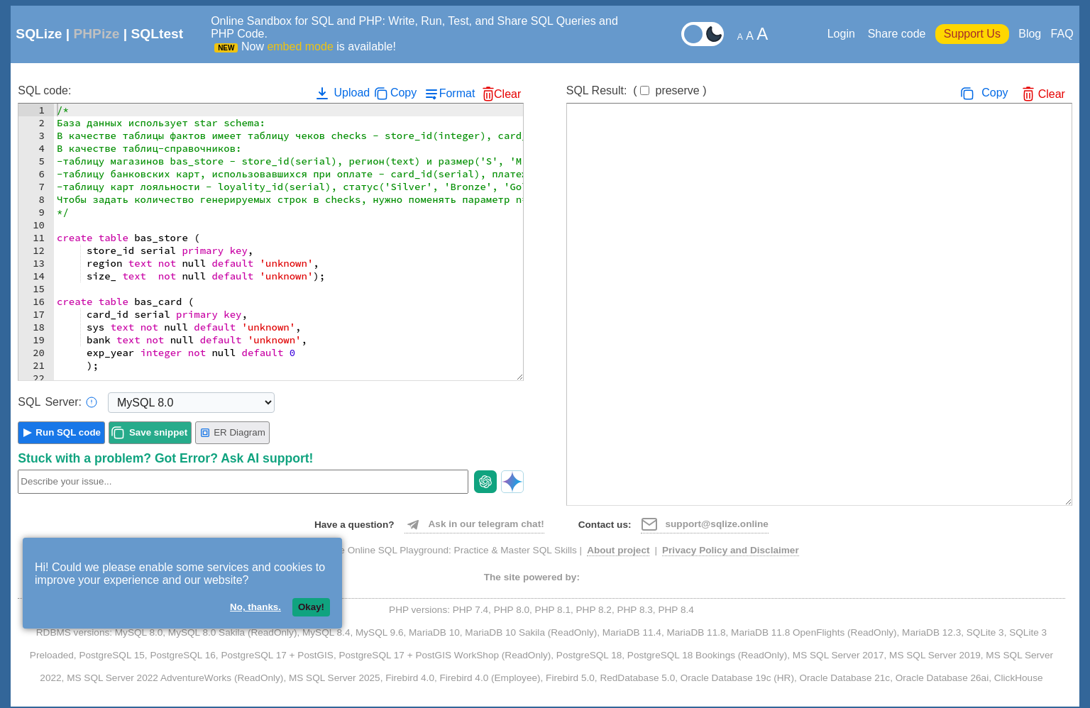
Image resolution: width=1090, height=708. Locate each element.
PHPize (96, 33)
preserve (677, 90)
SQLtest (157, 33)
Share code (897, 34)
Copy (403, 93)
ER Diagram (232, 432)
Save (158, 432)
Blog (1029, 34)
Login (843, 34)
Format (457, 93)
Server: (57, 402)
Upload (342, 92)
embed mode (300, 46)
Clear (507, 94)
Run (68, 432)
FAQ (1062, 34)
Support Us (972, 34)
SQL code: (44, 90)
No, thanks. (255, 607)
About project (618, 550)
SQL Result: (636, 90)
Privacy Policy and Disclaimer (730, 550)
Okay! (311, 607)
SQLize (39, 33)
